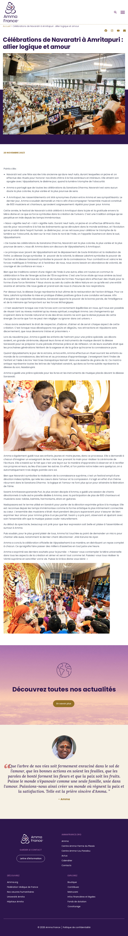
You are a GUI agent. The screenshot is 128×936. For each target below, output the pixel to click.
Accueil (6, 26)
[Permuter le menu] (122, 12)
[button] (115, 12)
